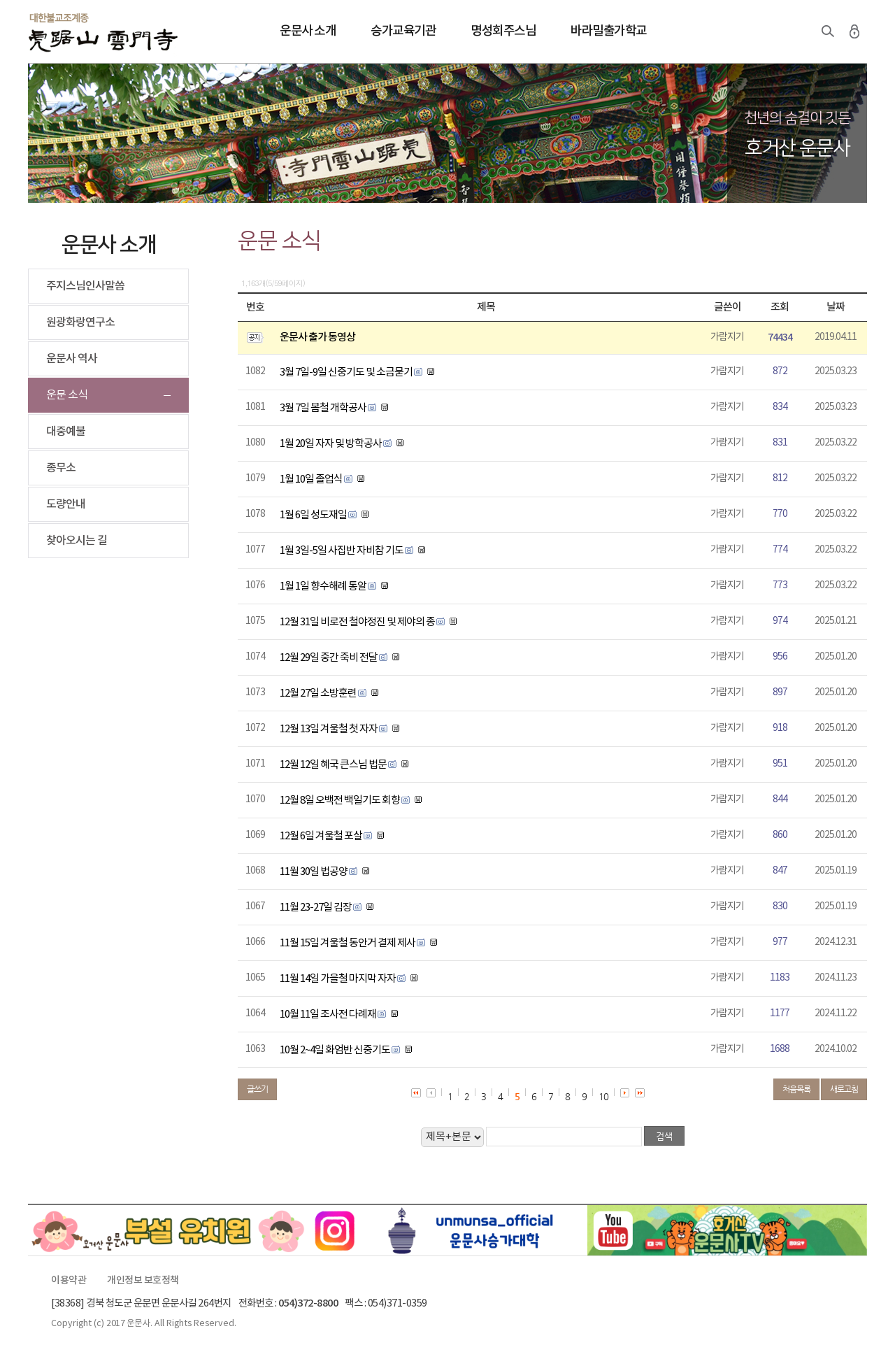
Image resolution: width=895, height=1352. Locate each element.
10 (603, 1096)
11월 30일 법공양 (314, 872)
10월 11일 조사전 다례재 (328, 1014)
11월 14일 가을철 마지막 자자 (338, 979)
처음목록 (796, 1089)
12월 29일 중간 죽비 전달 (329, 658)
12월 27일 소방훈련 (318, 693)
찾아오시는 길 (76, 540)
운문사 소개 (308, 31)
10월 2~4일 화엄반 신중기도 (335, 1050)
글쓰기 (257, 1089)
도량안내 (65, 504)
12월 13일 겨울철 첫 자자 (329, 729)
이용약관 (68, 1281)
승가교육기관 (403, 31)
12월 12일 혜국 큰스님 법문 (333, 765)
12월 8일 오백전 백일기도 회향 (340, 800)
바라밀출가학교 (609, 31)
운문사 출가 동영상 (317, 337)
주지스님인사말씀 (85, 286)
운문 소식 (66, 395)
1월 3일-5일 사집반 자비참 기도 (341, 551)
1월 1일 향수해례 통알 (323, 586)
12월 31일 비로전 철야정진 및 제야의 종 (357, 622)
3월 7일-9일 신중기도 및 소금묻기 (346, 372)
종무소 (61, 468)
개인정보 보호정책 (143, 1281)
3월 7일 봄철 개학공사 (323, 408)
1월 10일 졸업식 (311, 479)
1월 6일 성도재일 (313, 515)
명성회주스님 (503, 31)
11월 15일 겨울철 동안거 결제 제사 (347, 943)
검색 (827, 31)
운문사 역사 (71, 359)
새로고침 (844, 1089)
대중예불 (65, 431)
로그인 (854, 31)
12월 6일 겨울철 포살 (321, 836)
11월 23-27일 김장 (316, 907)
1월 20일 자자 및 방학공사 (331, 444)
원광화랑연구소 (80, 322)
